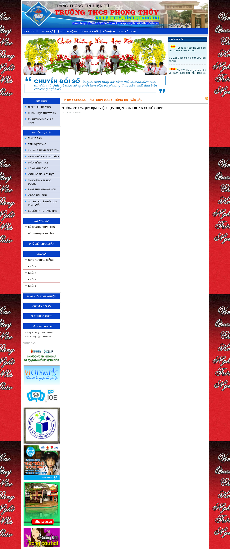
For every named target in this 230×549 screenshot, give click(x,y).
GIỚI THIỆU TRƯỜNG (39, 107)
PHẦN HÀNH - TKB (38, 162)
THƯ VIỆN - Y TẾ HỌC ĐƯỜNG (39, 182)
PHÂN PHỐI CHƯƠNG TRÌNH (43, 156)
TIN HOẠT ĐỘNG (37, 144)
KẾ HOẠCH (109, 31)
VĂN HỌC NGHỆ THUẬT (41, 174)
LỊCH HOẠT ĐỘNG (66, 31)
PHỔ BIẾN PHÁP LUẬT (41, 244)
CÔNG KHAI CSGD (38, 168)
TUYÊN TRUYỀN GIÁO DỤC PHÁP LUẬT (43, 203)
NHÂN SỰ (47, 31)
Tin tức (66, 99)
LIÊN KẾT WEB (127, 31)
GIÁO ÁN (41, 253)
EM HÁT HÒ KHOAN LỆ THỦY (40, 121)
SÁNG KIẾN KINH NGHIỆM (41, 296)
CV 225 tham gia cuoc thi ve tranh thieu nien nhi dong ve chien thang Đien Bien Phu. (187, 73)
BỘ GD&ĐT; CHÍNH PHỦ (41, 227)
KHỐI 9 (32, 286)
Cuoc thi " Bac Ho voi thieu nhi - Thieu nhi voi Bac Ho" (187, 49)
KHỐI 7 (32, 273)
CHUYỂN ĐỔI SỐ (41, 306)
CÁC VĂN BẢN (41, 221)
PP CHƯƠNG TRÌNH (41, 316)
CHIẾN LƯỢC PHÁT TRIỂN (42, 113)
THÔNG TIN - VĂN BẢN (127, 99)
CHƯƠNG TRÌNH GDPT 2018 (43, 150)
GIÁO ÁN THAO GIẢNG (41, 260)
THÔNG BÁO (35, 138)
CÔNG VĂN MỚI (90, 31)
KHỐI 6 (32, 266)
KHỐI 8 (32, 279)
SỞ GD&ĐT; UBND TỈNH (41, 233)
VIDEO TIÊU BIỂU (37, 195)
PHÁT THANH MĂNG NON (42, 189)
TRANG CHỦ (31, 31)
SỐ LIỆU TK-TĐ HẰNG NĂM (42, 211)
